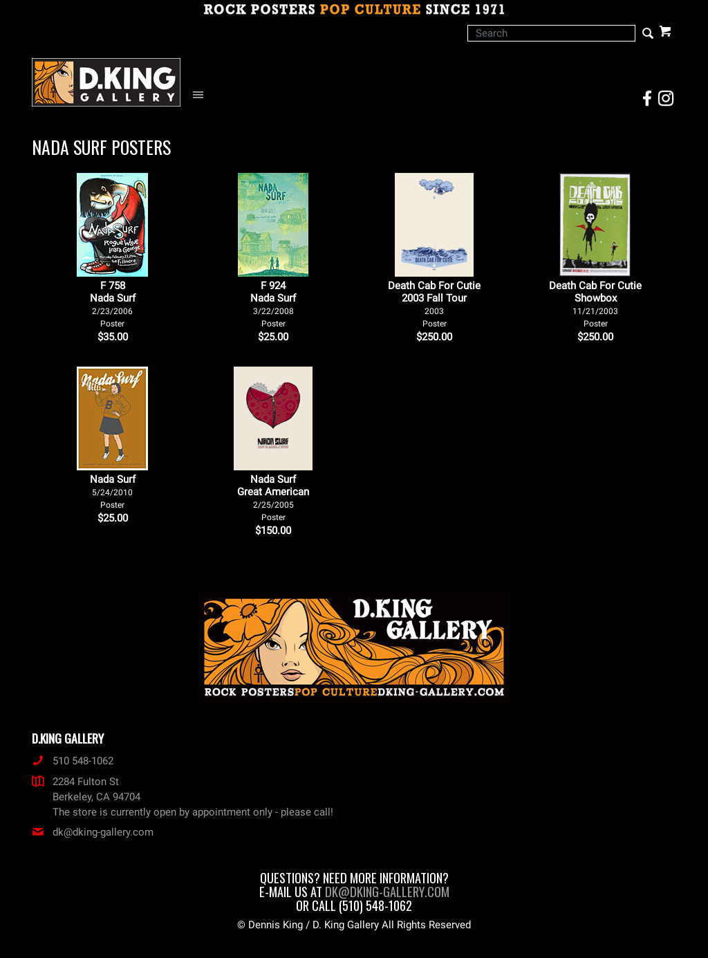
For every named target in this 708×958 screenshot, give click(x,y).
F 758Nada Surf (113, 304)
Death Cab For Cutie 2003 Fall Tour (434, 304)
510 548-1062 (72, 761)
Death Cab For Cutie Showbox (595, 304)
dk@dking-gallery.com (92, 832)
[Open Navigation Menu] (201, 95)
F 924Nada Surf (273, 304)
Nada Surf (113, 491)
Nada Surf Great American (273, 497)
